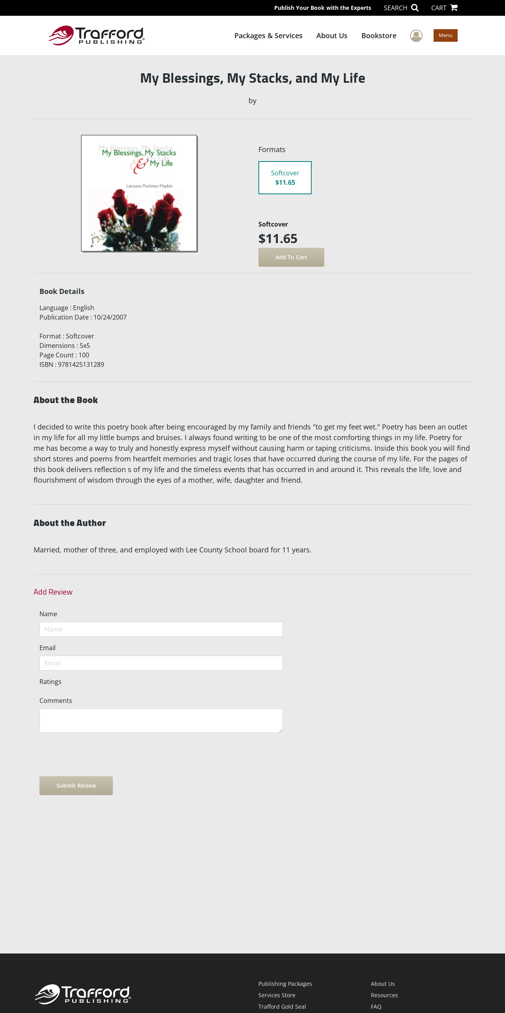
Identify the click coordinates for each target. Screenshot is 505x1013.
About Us (332, 35)
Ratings (50, 681)
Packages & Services (268, 35)
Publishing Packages (285, 983)
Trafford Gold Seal (282, 1006)
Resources (384, 995)
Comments (55, 700)
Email (47, 647)
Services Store (277, 995)
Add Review (53, 592)
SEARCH (401, 8)
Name (48, 614)
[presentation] (99, 754)
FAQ (376, 1006)
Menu (446, 35)
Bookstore (379, 35)
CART (444, 8)
